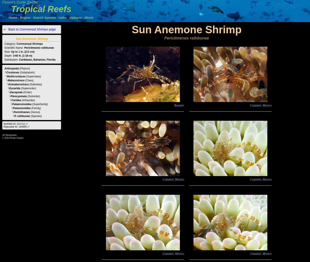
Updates (75, 17)
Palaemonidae (22, 108)
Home (13, 17)
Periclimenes (22, 112)
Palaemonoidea (21, 104)
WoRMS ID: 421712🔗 (16, 124)
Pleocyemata (19, 96)
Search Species (44, 17)
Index (63, 17)
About (88, 17)
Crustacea (12, 72)
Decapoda (16, 92)
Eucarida (14, 88)
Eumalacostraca (19, 84)
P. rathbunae (22, 116)
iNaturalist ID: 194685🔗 (17, 126)
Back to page (31, 29)
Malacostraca (16, 80)
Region (25, 17)
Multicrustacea (16, 76)
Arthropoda (11, 68)
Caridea (16, 100)
